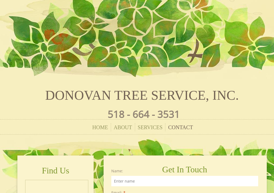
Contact (180, 127)
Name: (117, 170)
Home (100, 127)
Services (150, 127)
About (123, 127)
